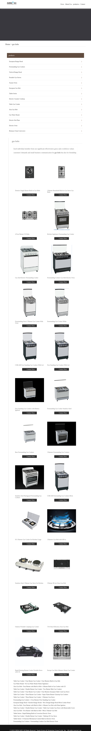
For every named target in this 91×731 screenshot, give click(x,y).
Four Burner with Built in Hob (32, 686)
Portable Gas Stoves (15, 77)
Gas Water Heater (14, 115)
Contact (82, 4)
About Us (68, 4)
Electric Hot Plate (14, 120)
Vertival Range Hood (15, 72)
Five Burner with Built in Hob (32, 710)
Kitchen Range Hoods (35, 702)
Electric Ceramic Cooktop (17, 99)
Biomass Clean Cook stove (17, 131)
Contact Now (30, 195)
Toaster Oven (13, 83)
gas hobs (15, 44)
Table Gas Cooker (14, 104)
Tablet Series (13, 93)
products (76, 4)
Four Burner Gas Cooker (32, 681)
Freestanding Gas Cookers (17, 67)
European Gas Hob (15, 88)
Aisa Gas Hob (13, 109)
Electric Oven (13, 125)
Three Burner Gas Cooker (33, 694)
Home (62, 4)
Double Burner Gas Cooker (33, 689)
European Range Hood (16, 61)
